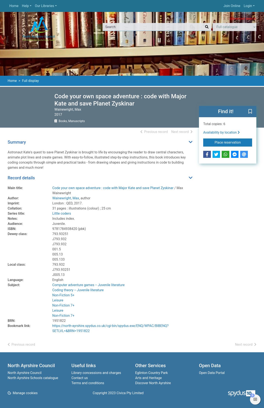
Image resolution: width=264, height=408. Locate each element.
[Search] (207, 27)
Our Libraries (44, 6)
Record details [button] (21, 177)
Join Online (231, 6)
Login (248, 6)
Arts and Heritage (148, 378)
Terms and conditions (87, 383)
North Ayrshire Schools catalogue (33, 378)
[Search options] (234, 27)
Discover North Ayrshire (153, 383)
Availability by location (221, 132)
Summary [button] (17, 142)
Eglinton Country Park (151, 373)
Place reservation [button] (233, 142)
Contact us (79, 378)
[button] (250, 112)
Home (13, 6)
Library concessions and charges (96, 373)
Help (25, 6)
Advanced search (243, 19)
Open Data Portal (212, 373)
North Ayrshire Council (24, 373)
